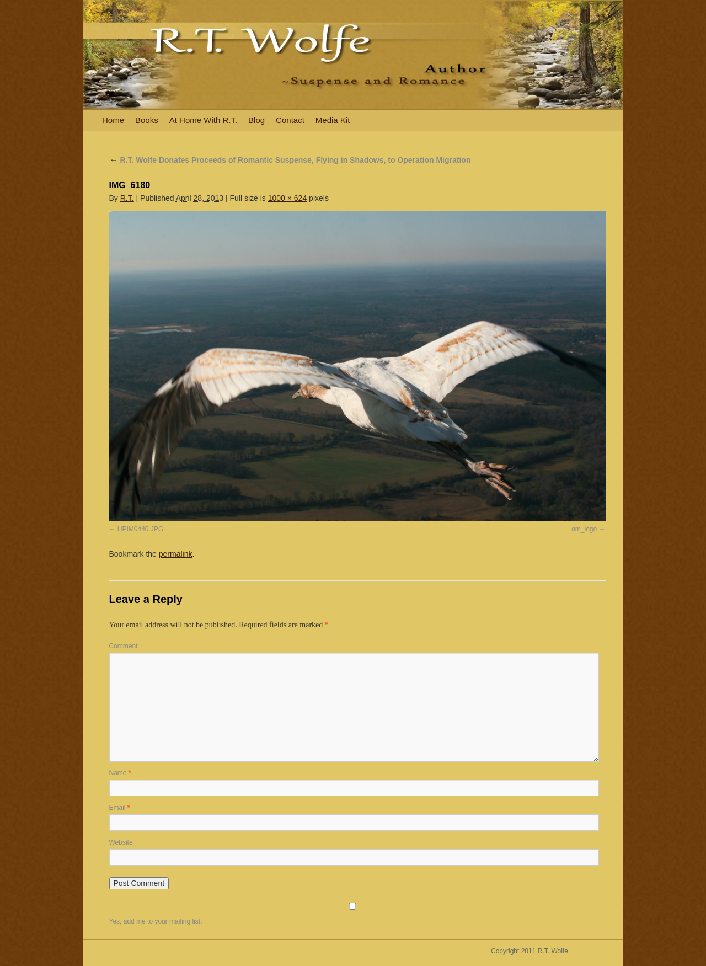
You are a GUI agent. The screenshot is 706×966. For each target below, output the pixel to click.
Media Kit (332, 120)
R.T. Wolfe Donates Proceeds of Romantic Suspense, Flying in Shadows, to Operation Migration (290, 160)
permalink (175, 553)
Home (113, 120)
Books (146, 120)
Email (119, 808)
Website (121, 842)
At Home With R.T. (203, 120)
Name (120, 773)
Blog (256, 120)
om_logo (584, 529)
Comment (123, 646)
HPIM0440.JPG (140, 529)
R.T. (127, 198)
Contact (290, 120)
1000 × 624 (287, 198)
